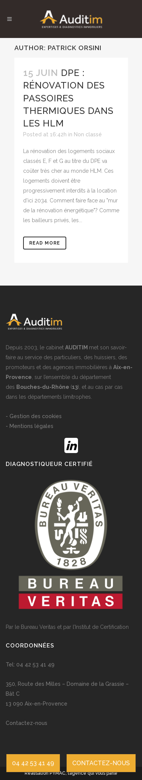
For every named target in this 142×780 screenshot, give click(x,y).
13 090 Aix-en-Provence (36, 704)
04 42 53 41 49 (33, 763)
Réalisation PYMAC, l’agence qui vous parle (71, 773)
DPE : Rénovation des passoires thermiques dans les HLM (68, 98)
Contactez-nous (26, 723)
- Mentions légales (29, 426)
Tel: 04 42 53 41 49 (30, 665)
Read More (44, 243)
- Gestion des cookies (34, 416)
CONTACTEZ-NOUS (101, 763)
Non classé (88, 134)
